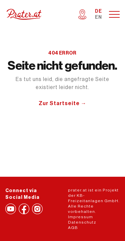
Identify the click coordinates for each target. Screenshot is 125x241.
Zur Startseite (63, 103)
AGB (73, 228)
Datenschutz (82, 222)
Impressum (80, 217)
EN (98, 17)
